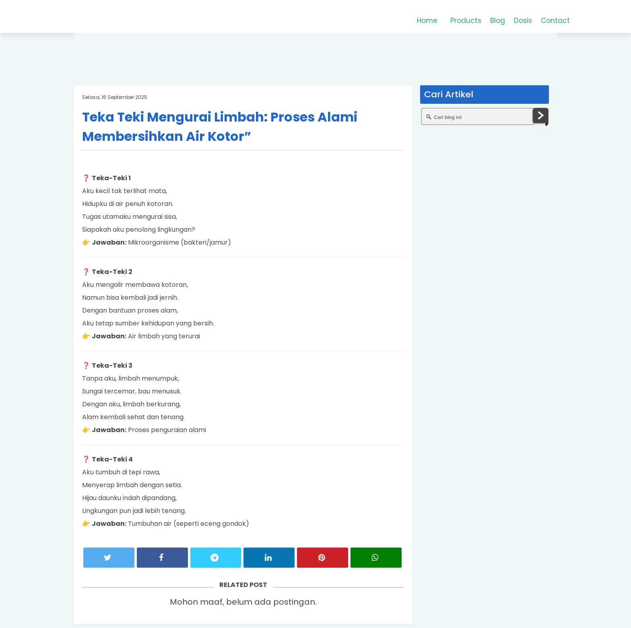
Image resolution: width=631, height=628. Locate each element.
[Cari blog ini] (477, 116)
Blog (497, 20)
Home (427, 20)
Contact (555, 20)
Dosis (523, 20)
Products (465, 20)
